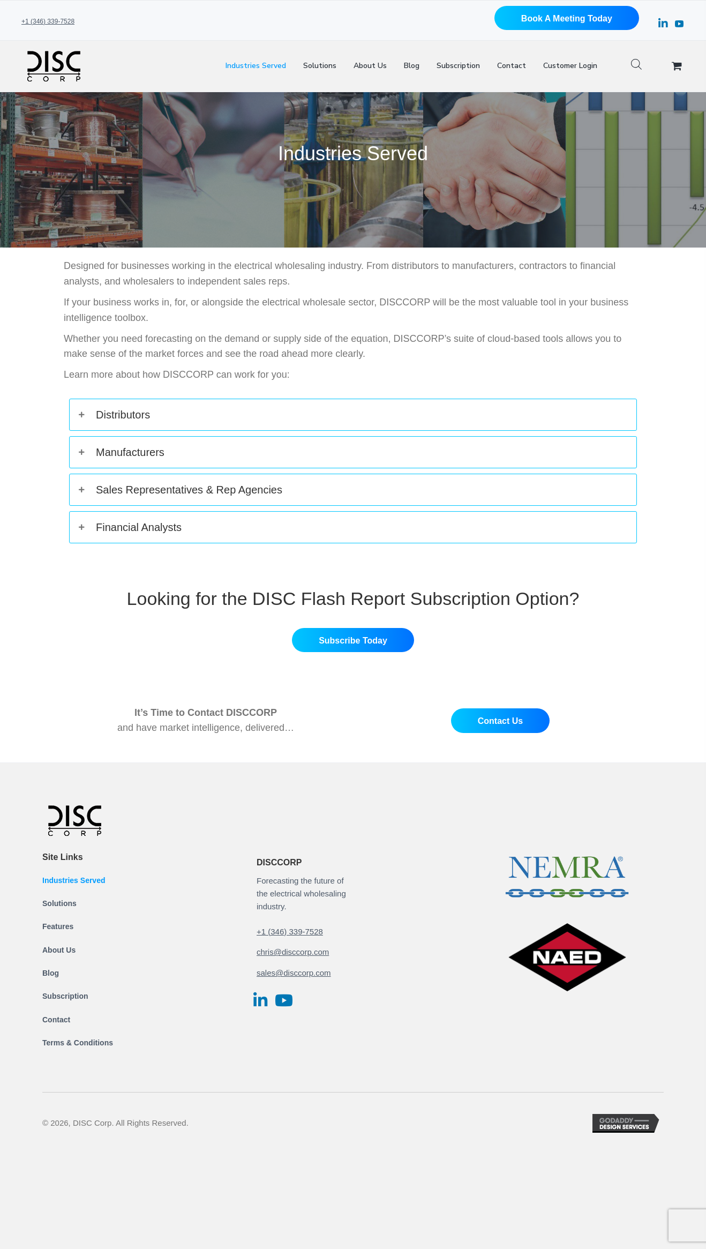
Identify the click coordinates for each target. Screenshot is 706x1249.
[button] (566, 18)
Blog (50, 973)
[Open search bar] (636, 66)
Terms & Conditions (77, 1042)
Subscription (65, 996)
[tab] (353, 415)
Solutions (59, 903)
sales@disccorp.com (294, 972)
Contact (56, 1019)
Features (57, 926)
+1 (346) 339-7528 (47, 21)
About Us (59, 950)
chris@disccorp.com (293, 951)
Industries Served (74, 880)
